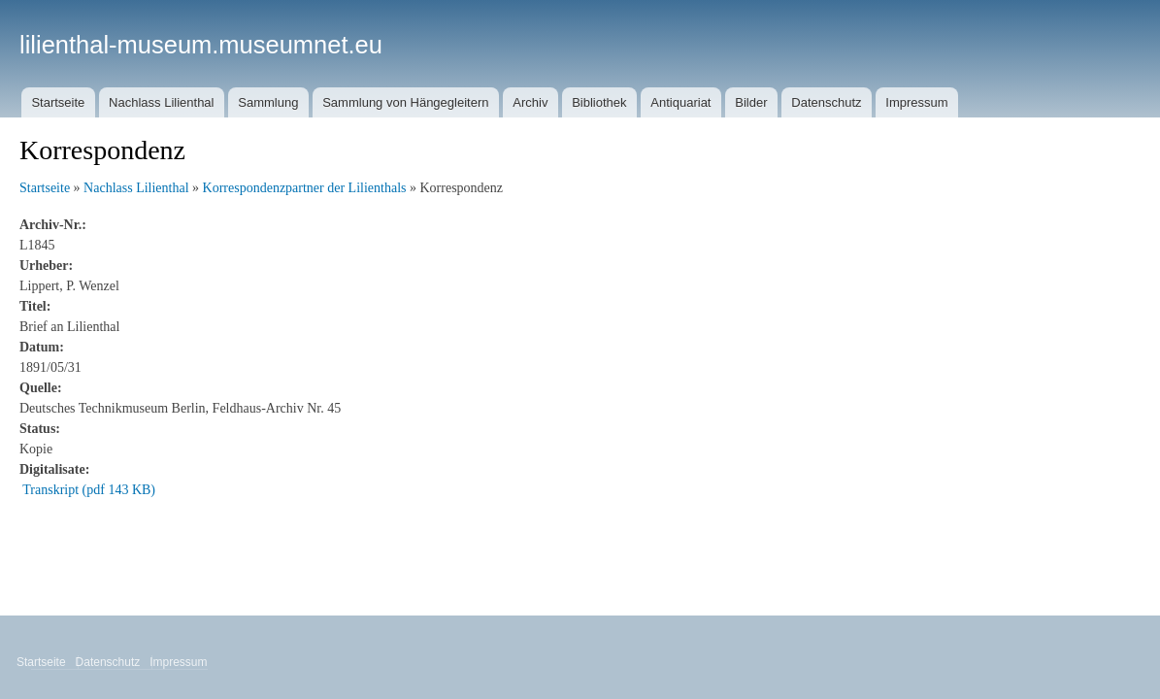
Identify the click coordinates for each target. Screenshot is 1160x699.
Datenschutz (826, 102)
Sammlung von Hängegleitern (405, 102)
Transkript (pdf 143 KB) (88, 490)
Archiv (530, 102)
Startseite (57, 102)
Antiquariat (680, 102)
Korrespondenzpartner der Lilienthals (305, 188)
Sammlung (268, 102)
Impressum (916, 102)
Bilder (751, 102)
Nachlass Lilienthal (161, 102)
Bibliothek (599, 102)
